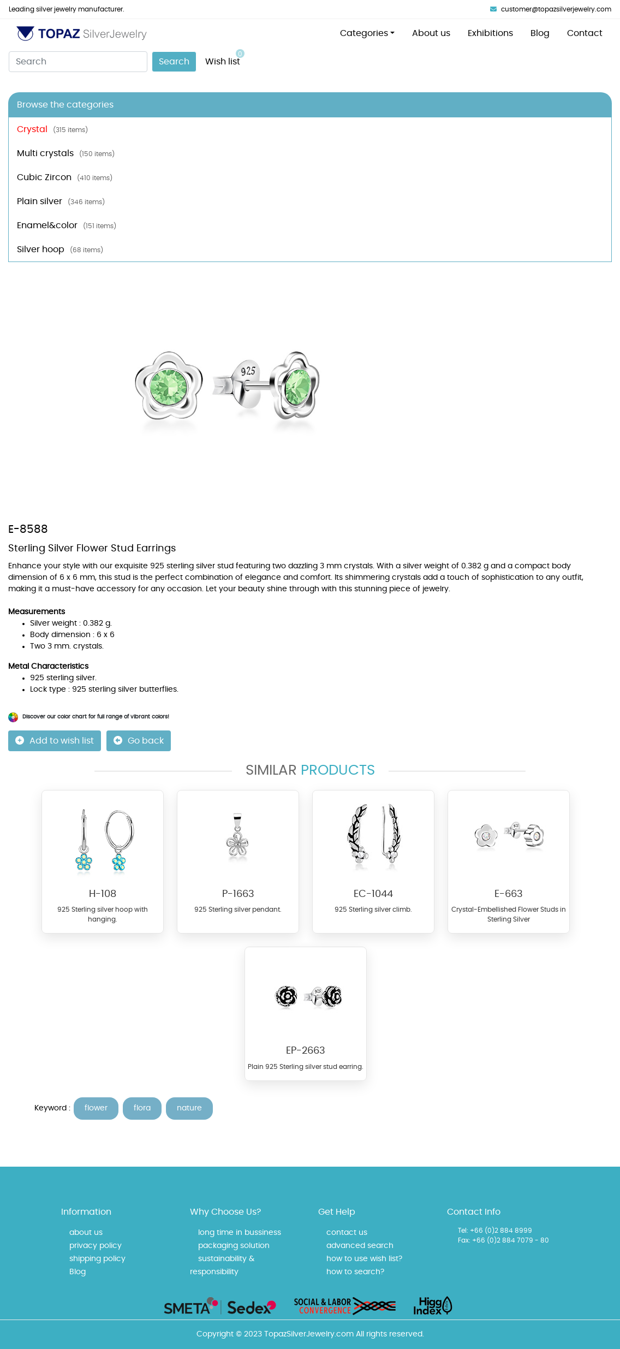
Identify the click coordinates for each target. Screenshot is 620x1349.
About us (431, 33)
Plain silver (61, 201)
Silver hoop (60, 249)
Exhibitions (490, 33)
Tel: (463, 1230)
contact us (346, 1233)
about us (86, 1233)
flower (96, 1108)
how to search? (355, 1272)
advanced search (360, 1246)
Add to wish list (54, 740)
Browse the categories (65, 104)
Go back (139, 740)
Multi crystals (66, 153)
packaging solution (234, 1246)
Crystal (52, 129)
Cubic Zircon (64, 177)
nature (189, 1108)
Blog (540, 33)
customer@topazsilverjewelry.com (550, 9)
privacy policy (95, 1246)
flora (142, 1108)
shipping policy (97, 1259)
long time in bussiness (239, 1233)
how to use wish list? (364, 1259)
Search (174, 61)
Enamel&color (66, 225)
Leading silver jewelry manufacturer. (66, 9)
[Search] (78, 61)
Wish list (225, 57)
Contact (585, 33)
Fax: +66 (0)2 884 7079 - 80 (503, 1240)
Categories (364, 33)
